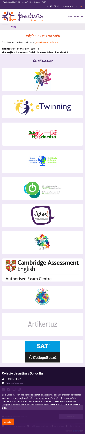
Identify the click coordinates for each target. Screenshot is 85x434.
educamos (68, 6)
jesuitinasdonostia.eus (47, 42)
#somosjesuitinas (75, 16)
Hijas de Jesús (35, 2)
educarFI (25, 2)
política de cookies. (18, 401)
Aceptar (8, 422)
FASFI (44, 2)
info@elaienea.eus (14, 383)
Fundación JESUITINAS (11, 2)
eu (77, 6)
